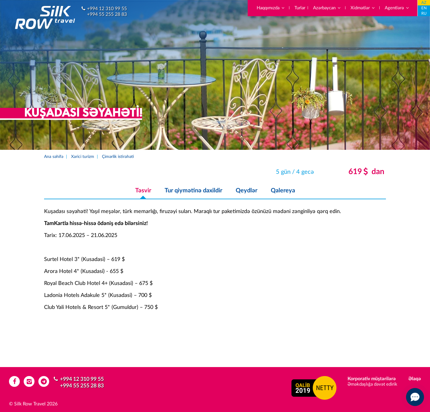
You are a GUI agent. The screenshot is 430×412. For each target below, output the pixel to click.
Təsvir (143, 191)
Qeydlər (246, 191)
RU (424, 14)
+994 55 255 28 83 (107, 14)
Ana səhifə (53, 157)
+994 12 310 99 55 (107, 8)
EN (424, 8)
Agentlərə (397, 8)
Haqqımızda (271, 8)
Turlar (299, 8)
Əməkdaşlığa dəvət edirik (372, 384)
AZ (423, 3)
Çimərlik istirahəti (118, 157)
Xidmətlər (363, 8)
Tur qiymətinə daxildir (193, 191)
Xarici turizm (82, 157)
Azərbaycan (327, 8)
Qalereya (283, 191)
